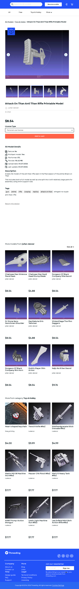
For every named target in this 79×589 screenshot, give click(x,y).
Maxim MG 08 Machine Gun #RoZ (15, 475)
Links (23, 569)
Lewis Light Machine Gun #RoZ (37, 522)
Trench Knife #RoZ (36, 427)
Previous (8, 54)
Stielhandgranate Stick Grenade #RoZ (62, 428)
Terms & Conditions (29, 575)
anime (13, 192)
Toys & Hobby (36, 12)
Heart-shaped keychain (16, 427)
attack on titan (46, 192)
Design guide (10, 575)
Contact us (9, 569)
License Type (10, 126)
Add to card (39, 136)
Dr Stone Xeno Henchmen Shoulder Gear (14, 322)
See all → (70, 247)
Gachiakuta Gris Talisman (35, 322)
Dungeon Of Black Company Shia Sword (61, 275)
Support (8, 580)
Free (20, 12)
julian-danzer (13, 108)
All (9, 12)
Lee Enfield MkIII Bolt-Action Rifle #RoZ (62, 522)
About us (8, 567)
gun (7, 192)
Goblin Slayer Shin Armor (36, 369)
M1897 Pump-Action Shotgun (14, 522)
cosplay (27, 192)
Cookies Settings (58, 585)
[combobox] (39, 130)
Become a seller (53, 4)
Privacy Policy (26, 577)
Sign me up (66, 568)
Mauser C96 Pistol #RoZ (39, 474)
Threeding (12, 552)
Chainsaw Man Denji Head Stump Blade (37, 275)
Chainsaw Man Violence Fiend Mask (16, 275)
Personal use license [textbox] (15, 130)
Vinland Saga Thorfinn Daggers (62, 322)
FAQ (6, 577)
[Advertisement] (39, 223)
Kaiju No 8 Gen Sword (61, 368)
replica (35, 192)
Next (65, 54)
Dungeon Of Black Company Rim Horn (14, 369)
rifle (20, 192)
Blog (23, 567)
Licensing (25, 580)
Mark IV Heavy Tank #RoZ (61, 475)
